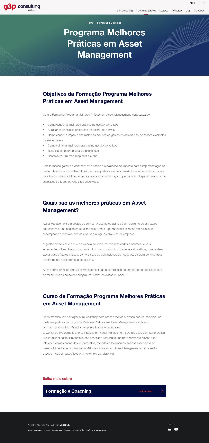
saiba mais (146, 391)
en (193, 3)
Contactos (199, 10)
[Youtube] (177, 430)
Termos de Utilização (74, 430)
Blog (188, 10)
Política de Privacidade (96, 430)
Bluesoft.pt (65, 425)
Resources (177, 10)
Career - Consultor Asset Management (45, 430)
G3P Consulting (125, 10)
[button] (204, 3)
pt (189, 3)
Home (90, 22)
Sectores (163, 10)
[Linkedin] (171, 430)
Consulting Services (146, 10)
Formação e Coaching (109, 22)
